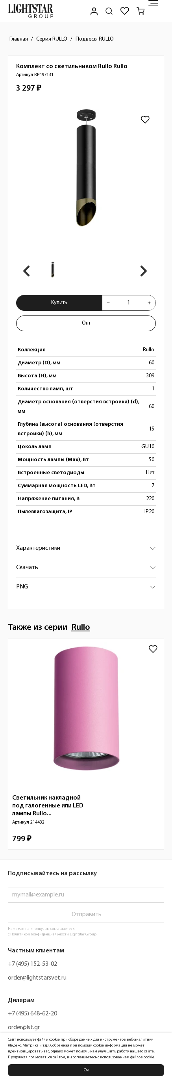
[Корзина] (140, 11)
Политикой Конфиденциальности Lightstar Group (53, 934)
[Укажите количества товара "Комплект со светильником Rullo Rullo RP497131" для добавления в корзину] (129, 302)
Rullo (148, 350)
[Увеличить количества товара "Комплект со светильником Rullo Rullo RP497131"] (149, 302)
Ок (86, 1070)
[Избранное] (125, 11)
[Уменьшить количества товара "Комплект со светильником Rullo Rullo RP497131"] (108, 302)
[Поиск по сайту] (109, 11)
